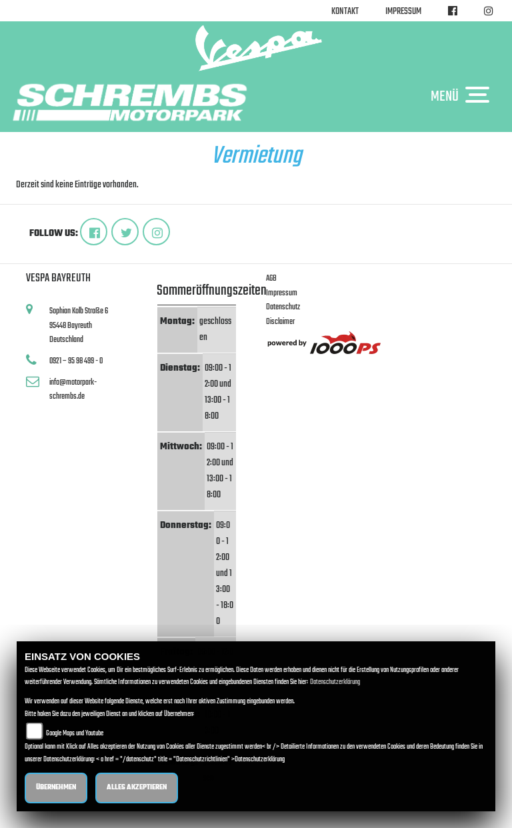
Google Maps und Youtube (74, 733)
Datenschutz (283, 307)
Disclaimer (280, 322)
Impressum (403, 11)
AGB (271, 278)
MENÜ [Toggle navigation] (463, 96)
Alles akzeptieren (137, 787)
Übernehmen (56, 787)
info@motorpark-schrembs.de (73, 389)
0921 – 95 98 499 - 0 (76, 361)
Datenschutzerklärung (335, 682)
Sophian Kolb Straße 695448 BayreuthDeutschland (78, 325)
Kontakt (345, 11)
